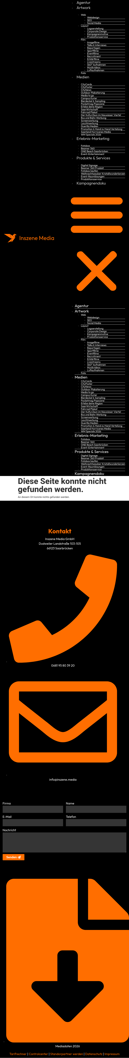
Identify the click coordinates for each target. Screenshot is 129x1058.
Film (83, 39)
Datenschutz (93, 1054)
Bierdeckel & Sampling (93, 101)
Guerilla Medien (89, 126)
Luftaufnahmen (95, 70)
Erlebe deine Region (92, 106)
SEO (89, 20)
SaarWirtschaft (89, 109)
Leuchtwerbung (89, 123)
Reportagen (93, 47)
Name (70, 803)
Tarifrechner (18, 1054)
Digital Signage (89, 165)
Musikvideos (93, 67)
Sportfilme (93, 50)
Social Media (94, 23)
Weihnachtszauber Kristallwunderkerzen (103, 173)
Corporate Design (97, 31)
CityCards (86, 84)
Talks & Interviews (96, 45)
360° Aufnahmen (96, 64)
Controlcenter (38, 1054)
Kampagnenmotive (97, 34)
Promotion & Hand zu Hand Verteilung (101, 129)
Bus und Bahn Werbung (93, 117)
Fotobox (85, 145)
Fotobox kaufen (89, 170)
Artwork (83, 7)
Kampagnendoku (91, 183)
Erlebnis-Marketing (92, 138)
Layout (84, 25)
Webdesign (93, 17)
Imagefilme (93, 42)
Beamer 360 (87, 148)
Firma (7, 803)
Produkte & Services (93, 157)
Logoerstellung (95, 28)
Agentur (83, 2)
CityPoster (86, 87)
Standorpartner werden (66, 1054)
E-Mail (7, 817)
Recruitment (94, 56)
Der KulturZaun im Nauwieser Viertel (101, 115)
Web (83, 14)
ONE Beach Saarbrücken (94, 151)
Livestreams (93, 61)
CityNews (86, 89)
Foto (83, 73)
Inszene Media (37, 237)
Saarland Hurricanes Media (96, 131)
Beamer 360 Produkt (92, 168)
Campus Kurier (89, 98)
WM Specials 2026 (91, 134)
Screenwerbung (89, 120)
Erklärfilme (93, 59)
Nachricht (9, 830)
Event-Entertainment (92, 154)
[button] (96, 243)
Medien (82, 76)
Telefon (71, 817)
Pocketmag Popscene (92, 103)
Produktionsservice (97, 36)
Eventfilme (93, 53)
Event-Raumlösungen (92, 176)
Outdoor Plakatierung (93, 92)
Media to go (87, 95)
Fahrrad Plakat (89, 112)
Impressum (112, 1054)
